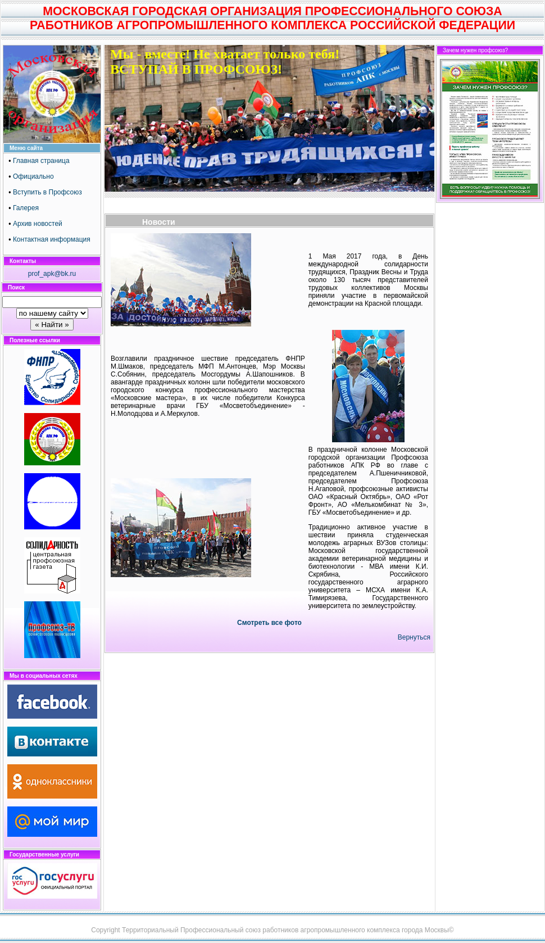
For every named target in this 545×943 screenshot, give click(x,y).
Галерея (26, 208)
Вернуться (414, 637)
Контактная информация (51, 239)
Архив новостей (37, 224)
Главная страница (41, 161)
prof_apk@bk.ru (52, 274)
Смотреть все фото (269, 623)
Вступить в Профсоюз (47, 192)
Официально (33, 176)
